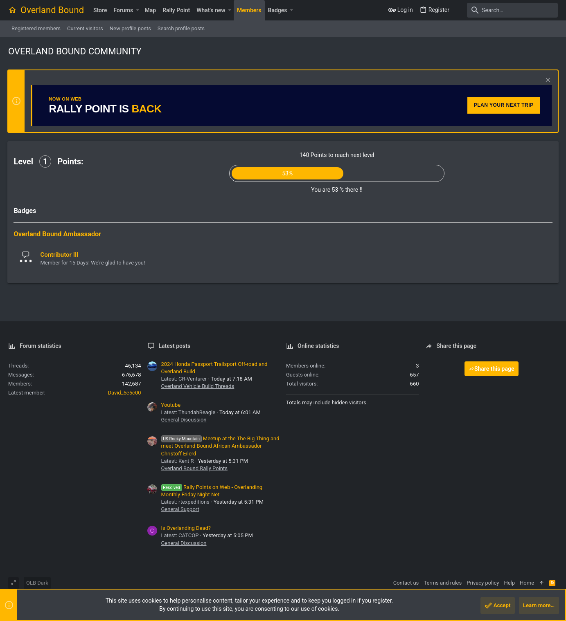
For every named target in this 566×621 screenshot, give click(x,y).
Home (527, 583)
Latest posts (175, 346)
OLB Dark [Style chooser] (37, 583)
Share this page (491, 368)
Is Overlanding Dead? (186, 528)
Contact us (406, 583)
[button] (137, 10)
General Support (180, 509)
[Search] (507, 10)
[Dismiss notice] (546, 80)
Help (509, 583)
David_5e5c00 (124, 393)
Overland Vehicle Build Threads (198, 386)
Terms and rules (443, 583)
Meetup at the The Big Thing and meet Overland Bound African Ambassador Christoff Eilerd (220, 445)
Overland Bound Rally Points (194, 468)
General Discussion (184, 420)
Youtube (171, 405)
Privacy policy (483, 583)
